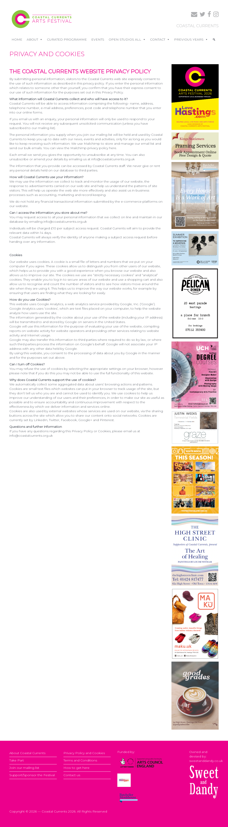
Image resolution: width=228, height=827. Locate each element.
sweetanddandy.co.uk (206, 761)
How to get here (76, 768)
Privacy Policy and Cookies (84, 753)
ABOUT (35, 39)
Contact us (71, 775)
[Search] (214, 39)
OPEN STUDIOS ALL (127, 39)
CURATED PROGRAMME (67, 39)
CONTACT (160, 39)
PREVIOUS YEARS (191, 39)
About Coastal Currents (27, 753)
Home (17, 39)
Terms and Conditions (80, 760)
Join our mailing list (24, 768)
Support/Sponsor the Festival (32, 775)
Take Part (16, 760)
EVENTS (97, 39)
